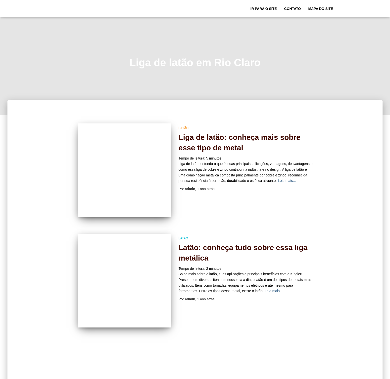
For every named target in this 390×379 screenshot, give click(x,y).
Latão (184, 128)
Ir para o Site (263, 9)
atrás (205, 189)
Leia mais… (287, 181)
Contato (292, 9)
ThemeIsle (329, 374)
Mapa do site (320, 9)
